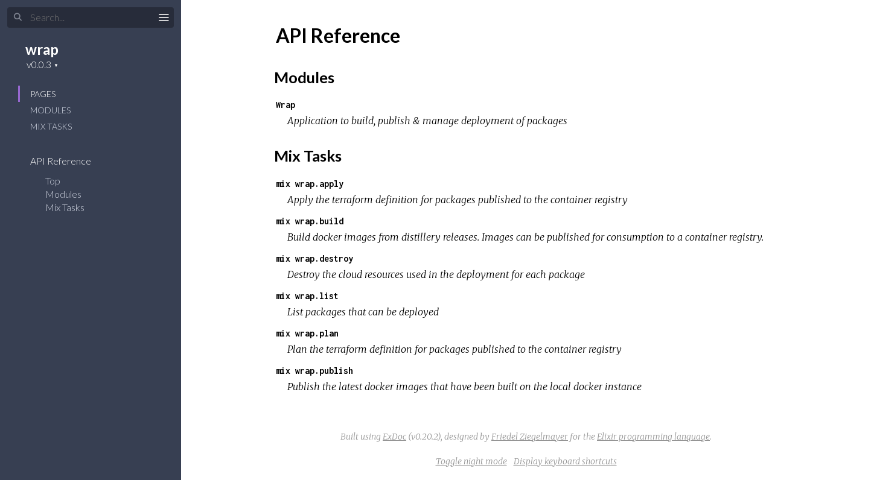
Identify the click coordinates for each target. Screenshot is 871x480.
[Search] (90, 17)
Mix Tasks (51, 126)
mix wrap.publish (314, 370)
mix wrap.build (309, 221)
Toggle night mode (471, 461)
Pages (43, 94)
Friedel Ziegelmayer (529, 436)
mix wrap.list (307, 296)
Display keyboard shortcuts (565, 461)
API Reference (68, 160)
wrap (42, 49)
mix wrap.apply (309, 183)
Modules (50, 110)
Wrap (285, 104)
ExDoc (394, 436)
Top (52, 180)
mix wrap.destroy (314, 258)
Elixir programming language (653, 436)
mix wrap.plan (307, 333)
